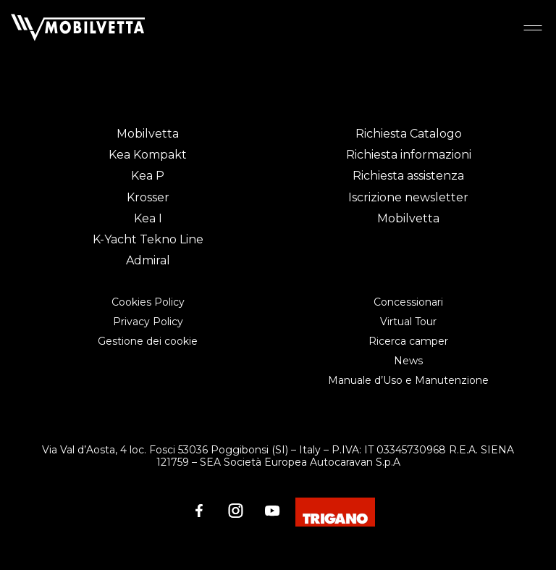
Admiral (148, 260)
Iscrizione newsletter (408, 197)
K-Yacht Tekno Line (148, 239)
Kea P (147, 176)
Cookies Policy (148, 302)
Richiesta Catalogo (408, 134)
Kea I (148, 218)
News (408, 360)
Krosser (148, 197)
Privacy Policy (148, 321)
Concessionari (408, 302)
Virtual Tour (408, 321)
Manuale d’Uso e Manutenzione (408, 380)
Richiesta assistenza (408, 176)
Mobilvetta (148, 134)
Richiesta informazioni (408, 155)
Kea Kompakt (148, 155)
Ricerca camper (408, 341)
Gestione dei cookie (148, 341)
